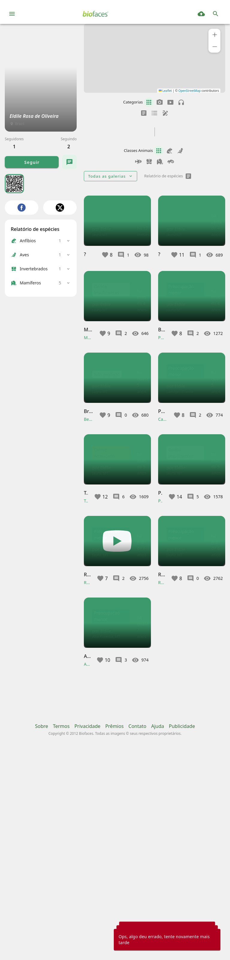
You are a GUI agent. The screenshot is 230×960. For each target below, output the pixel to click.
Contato (137, 932)
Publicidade (182, 932)
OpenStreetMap (189, 91)
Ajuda (157, 932)
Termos (61, 932)
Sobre (41, 932)
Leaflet (165, 91)
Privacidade (87, 932)
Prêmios (114, 932)
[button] (214, 35)
